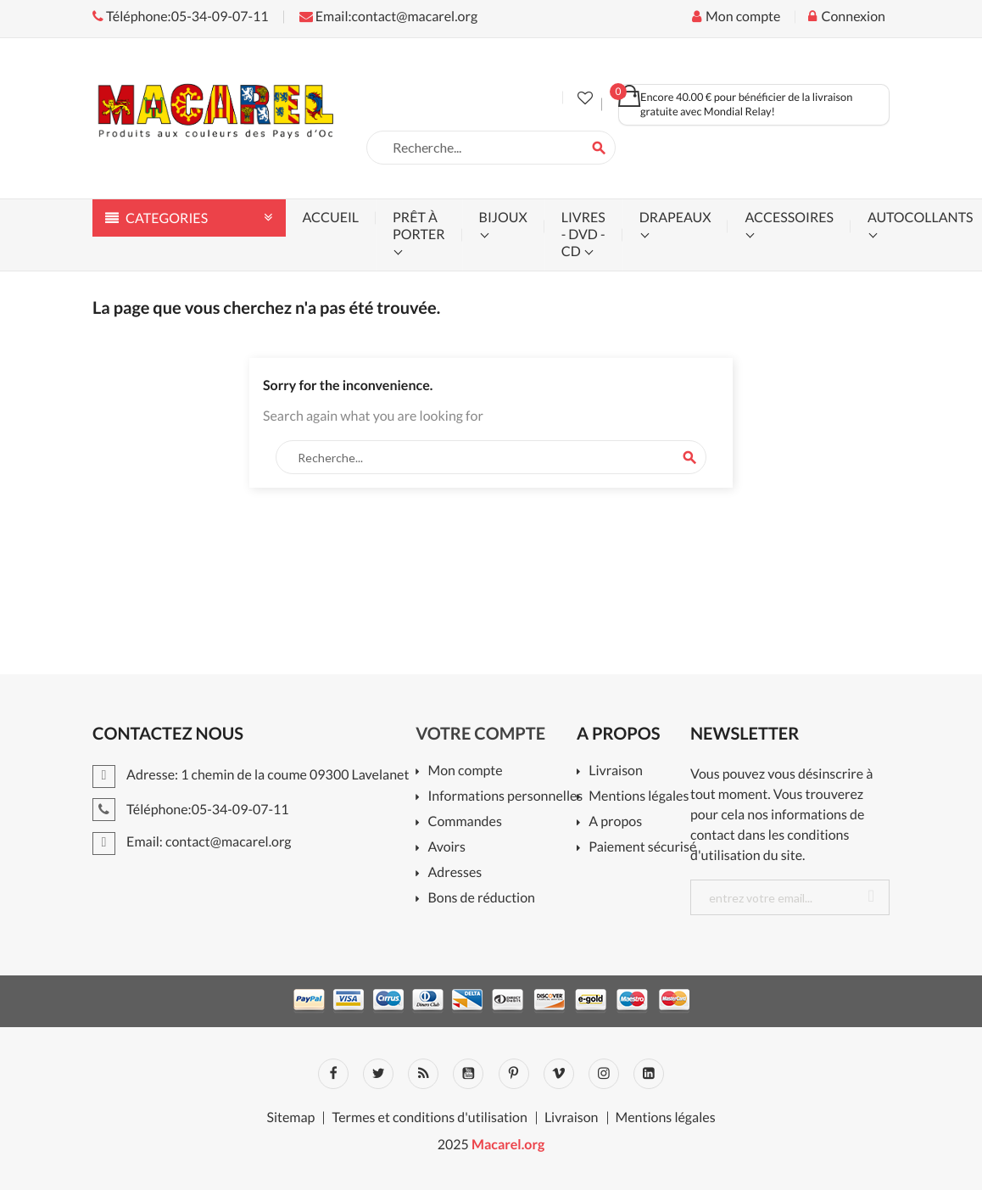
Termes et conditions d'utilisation (429, 1118)
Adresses (454, 873)
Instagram (604, 1074)
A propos (615, 822)
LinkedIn (648, 1074)
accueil (331, 218)
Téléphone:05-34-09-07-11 (180, 16)
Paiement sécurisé (642, 848)
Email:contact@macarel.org (388, 16)
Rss (423, 1074)
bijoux (503, 218)
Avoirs (446, 848)
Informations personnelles (505, 797)
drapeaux (675, 218)
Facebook (333, 1074)
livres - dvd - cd (583, 235)
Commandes (464, 822)
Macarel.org (507, 1145)
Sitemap (290, 1118)
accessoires (789, 218)
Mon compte (464, 771)
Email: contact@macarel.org (192, 842)
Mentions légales (639, 797)
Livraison (616, 771)
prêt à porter (418, 226)
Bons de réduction (481, 898)
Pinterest (514, 1074)
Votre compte (480, 733)
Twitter (378, 1074)
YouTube (468, 1074)
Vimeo (559, 1074)
